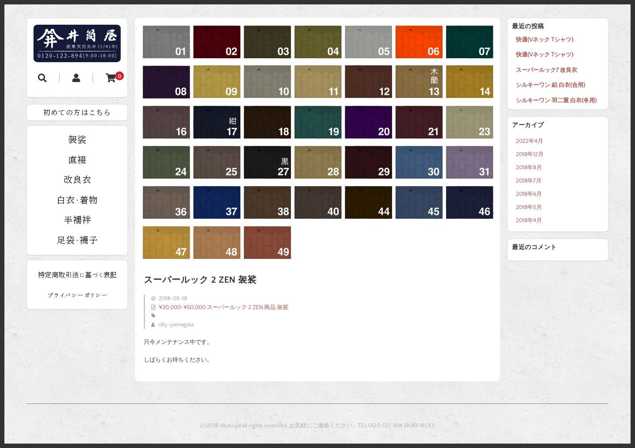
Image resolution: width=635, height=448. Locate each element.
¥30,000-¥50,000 (182, 307)
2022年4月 (529, 141)
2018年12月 (530, 154)
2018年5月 (529, 207)
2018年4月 (529, 220)
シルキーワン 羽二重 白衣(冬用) (556, 100)
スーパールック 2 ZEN (235, 307)
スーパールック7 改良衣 (546, 70)
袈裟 (282, 307)
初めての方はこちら (77, 112)
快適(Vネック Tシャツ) (544, 40)
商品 (270, 307)
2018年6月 (529, 194)
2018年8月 (529, 167)
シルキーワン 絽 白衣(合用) (550, 85)
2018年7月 (529, 181)
